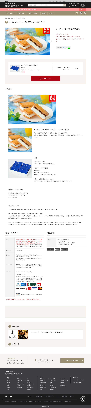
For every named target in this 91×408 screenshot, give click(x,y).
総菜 (28, 380)
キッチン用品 (43, 385)
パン (18, 389)
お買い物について (77, 382)
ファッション (53, 380)
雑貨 (41, 389)
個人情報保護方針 (23, 401)
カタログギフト (30, 387)
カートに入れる (47, 78)
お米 (8, 378)
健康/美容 (29, 389)
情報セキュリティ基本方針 (35, 401)
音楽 (51, 382)
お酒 (18, 382)
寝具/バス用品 (43, 387)
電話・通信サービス (66, 1)
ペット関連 (52, 378)
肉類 (8, 384)
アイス (12, 18)
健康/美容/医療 (63, 385)
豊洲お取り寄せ (30, 384)
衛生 (61, 384)
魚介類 (8, 382)
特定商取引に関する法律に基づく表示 (52, 401)
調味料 (18, 385)
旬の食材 (29, 382)
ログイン (81, 14)
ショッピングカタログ (78, 380)
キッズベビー (53, 387)
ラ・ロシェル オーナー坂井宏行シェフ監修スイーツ (26, 22)
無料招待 (51, 13)
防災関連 (62, 382)
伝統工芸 (52, 389)
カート (85, 14)
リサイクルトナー (64, 378)
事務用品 (52, 385)
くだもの (9, 380)
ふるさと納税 (58, 1)
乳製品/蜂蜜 (19, 387)
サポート (84, 1)
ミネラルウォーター (21, 380)
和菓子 (8, 389)
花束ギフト (42, 380)
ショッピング (51, 1)
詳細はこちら (38, 246)
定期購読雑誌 (43, 382)
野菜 (8, 385)
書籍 (51, 384)
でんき (73, 1)
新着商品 (44, 13)
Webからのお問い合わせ (72, 360)
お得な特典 (79, 1)
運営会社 (7, 401)
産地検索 (29, 385)
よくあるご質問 (67, 401)
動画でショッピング (44, 378)
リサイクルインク (64, 380)
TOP (6, 18)
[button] (27, 55)
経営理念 (14, 401)
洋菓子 (9, 18)
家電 (41, 384)
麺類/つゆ (19, 378)
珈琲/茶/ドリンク (20, 384)
